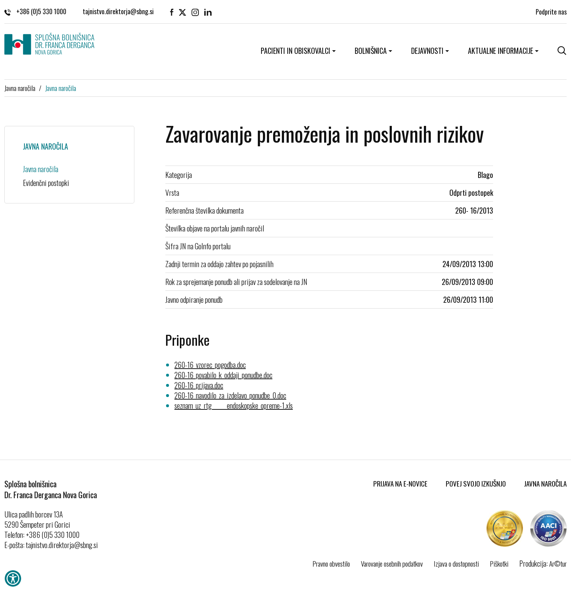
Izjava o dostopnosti (456, 563)
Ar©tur (558, 563)
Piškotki (499, 563)
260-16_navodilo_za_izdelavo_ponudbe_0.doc (230, 395)
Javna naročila (19, 88)
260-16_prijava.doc (198, 385)
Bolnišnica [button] (371, 50)
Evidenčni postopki (46, 182)
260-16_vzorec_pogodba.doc (210, 364)
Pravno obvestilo (331, 563)
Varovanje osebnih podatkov (392, 563)
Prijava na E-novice (400, 483)
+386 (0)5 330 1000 (35, 11)
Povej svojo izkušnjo (476, 483)
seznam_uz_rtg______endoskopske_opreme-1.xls (233, 405)
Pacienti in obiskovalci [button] (295, 50)
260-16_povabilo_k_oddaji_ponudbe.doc (223, 374)
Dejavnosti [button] (427, 50)
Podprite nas (551, 11)
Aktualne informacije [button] (500, 50)
